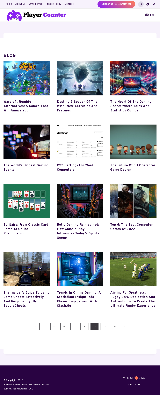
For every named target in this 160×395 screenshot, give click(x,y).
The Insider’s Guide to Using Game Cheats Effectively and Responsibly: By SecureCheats (26, 299)
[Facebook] (147, 4)
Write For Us (35, 4)
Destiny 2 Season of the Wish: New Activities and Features (77, 106)
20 (104, 326)
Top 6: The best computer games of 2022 (131, 227)
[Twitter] (153, 4)
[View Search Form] (141, 4)
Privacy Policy (53, 4)
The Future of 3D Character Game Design (132, 168)
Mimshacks (133, 384)
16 (64, 326)
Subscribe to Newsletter (116, 4)
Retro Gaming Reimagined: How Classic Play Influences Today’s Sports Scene (78, 231)
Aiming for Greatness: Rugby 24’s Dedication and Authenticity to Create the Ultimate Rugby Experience (132, 299)
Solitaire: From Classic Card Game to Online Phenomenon (25, 229)
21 (115, 326)
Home (8, 4)
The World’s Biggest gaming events (26, 168)
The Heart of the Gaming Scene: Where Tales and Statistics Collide (131, 106)
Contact (69, 4)
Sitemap (149, 15)
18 (84, 326)
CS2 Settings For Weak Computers (75, 168)
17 (74, 326)
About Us (20, 4)
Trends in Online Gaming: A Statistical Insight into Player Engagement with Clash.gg (79, 299)
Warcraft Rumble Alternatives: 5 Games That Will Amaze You (25, 106)
